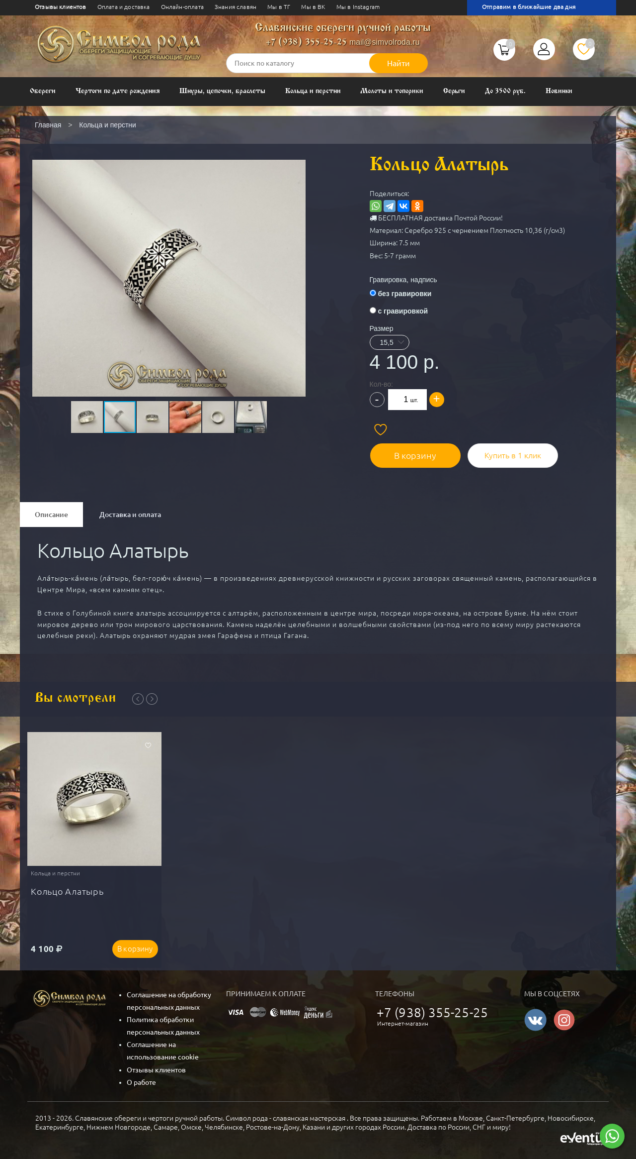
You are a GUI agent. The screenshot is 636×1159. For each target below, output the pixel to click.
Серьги (454, 91)
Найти (398, 63)
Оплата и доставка (123, 6)
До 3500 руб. (505, 91)
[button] (168, 254)
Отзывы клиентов (60, 6)
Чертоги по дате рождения (118, 91)
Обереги (43, 91)
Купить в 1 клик (511, 454)
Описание (51, 514)
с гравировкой (403, 311)
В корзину (414, 455)
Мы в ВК (313, 6)
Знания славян (235, 6)
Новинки (559, 91)
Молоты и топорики (391, 91)
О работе (141, 1082)
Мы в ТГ (278, 6)
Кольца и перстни (312, 91)
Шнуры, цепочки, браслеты (222, 91)
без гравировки (404, 294)
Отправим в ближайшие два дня (528, 6)
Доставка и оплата (130, 514)
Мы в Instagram (358, 6)
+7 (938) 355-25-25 (306, 42)
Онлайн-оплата (182, 6)
